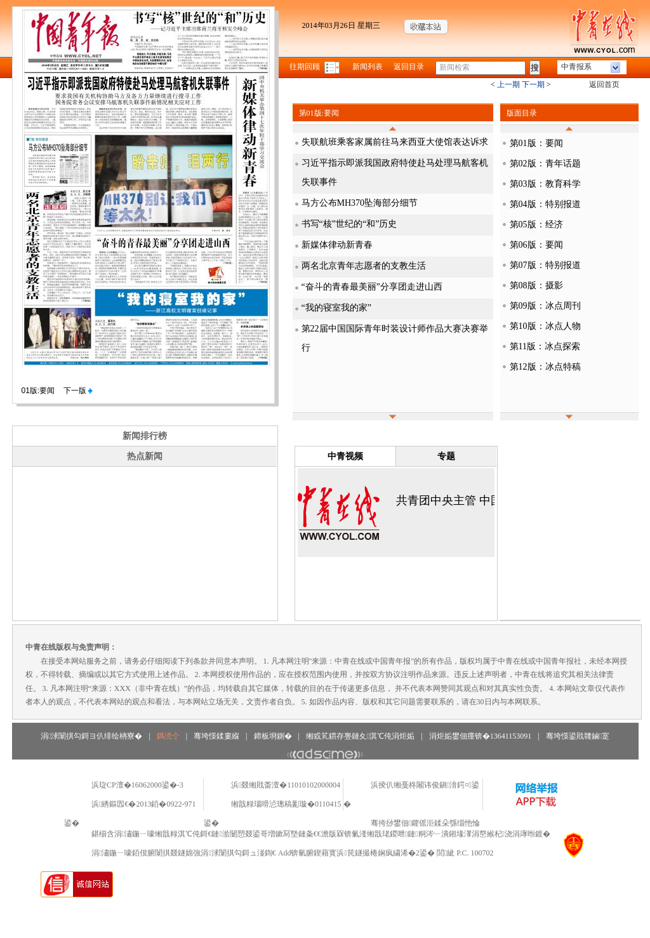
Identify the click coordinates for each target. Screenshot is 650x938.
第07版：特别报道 (545, 265)
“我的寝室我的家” (336, 307)
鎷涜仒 (168, 736)
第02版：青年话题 (545, 163)
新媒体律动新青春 (337, 245)
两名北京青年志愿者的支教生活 (364, 266)
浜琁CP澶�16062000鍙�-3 (137, 785)
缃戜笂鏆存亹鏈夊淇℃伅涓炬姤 (360, 736)
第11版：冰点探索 (545, 346)
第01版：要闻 (536, 143)
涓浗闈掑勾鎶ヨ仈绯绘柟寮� (91, 736)
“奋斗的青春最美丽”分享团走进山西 (372, 286)
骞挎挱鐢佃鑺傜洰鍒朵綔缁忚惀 (425, 823)
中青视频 (345, 456)
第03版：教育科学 (545, 184)
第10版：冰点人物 (545, 326)
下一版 (78, 390)
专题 (446, 456)
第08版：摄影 (536, 285)
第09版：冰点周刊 (545, 306)
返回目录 (409, 66)
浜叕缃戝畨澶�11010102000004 (285, 785)
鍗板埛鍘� (273, 736)
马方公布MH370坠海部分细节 (360, 203)
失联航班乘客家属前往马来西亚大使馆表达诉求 (395, 142)
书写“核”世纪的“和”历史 (349, 224)
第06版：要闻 (536, 245)
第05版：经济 (536, 224)
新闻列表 (367, 66)
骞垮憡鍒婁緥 (216, 736)
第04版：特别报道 (545, 204)
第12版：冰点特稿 (545, 367)
